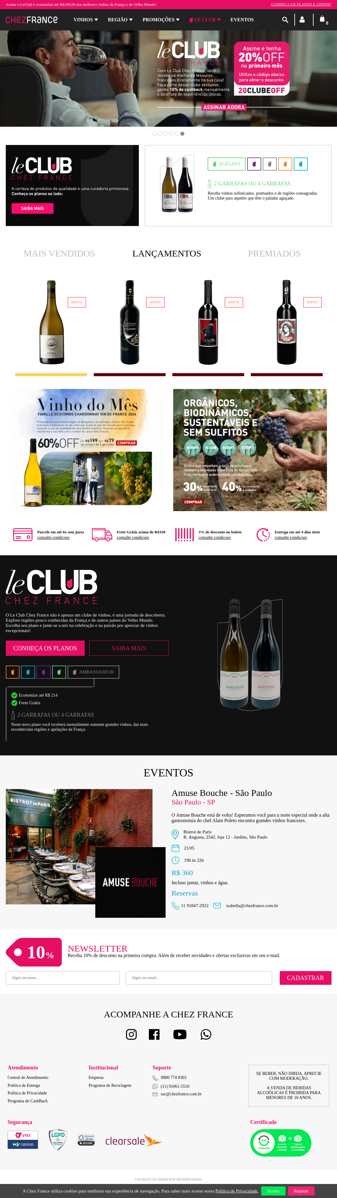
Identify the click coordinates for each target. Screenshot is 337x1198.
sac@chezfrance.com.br (177, 1094)
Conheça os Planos (45, 648)
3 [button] (166, 134)
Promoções (159, 19)
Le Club (203, 20)
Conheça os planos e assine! (301, 4)
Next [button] (304, 83)
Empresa (96, 1077)
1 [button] (155, 134)
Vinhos (83, 19)
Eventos (242, 19)
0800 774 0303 (174, 1077)
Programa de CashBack (27, 1101)
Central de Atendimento (28, 1077)
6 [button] (182, 134)
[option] (229, 185)
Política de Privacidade (27, 1093)
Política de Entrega (24, 1085)
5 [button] (177, 134)
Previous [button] (33, 83)
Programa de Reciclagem (110, 1085)
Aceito (273, 1191)
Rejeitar (301, 1191)
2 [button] (160, 134)
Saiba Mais (128, 648)
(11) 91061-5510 (171, 1086)
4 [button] (171, 134)
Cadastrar (305, 977)
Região (118, 19)
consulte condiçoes (53, 537)
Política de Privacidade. (236, 1191)
